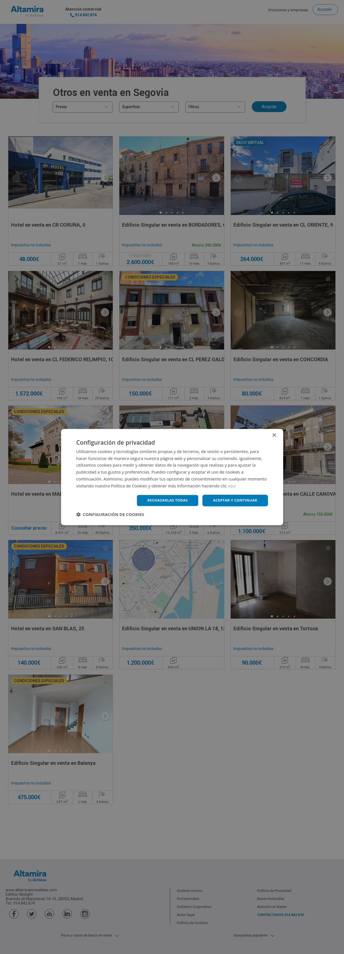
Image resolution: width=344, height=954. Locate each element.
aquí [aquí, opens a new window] (232, 485)
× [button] (274, 435)
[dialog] (172, 477)
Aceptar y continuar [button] (233, 500)
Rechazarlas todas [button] (163, 500)
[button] (110, 514)
